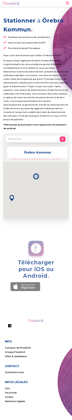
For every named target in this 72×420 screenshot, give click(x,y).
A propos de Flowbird (18, 347)
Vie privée (11, 392)
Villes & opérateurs (16, 356)
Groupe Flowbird (15, 352)
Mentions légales (15, 401)
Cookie (9, 397)
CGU (7, 388)
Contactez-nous (14, 372)
